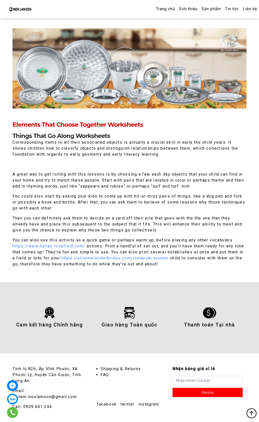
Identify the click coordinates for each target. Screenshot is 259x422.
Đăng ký (208, 392)
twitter (127, 404)
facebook (107, 404)
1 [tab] (112, 102)
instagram (148, 404)
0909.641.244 (37, 406)
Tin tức (232, 8)
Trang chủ (165, 8)
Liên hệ (250, 8)
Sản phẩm (211, 8)
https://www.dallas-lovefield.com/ (49, 245)
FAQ (104, 374)
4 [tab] (138, 102)
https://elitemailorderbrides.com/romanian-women (115, 257)
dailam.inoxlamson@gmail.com (44, 396)
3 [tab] (129, 102)
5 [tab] (146, 102)
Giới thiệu (188, 8)
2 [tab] (121, 102)
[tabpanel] (129, 68)
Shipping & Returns (120, 368)
